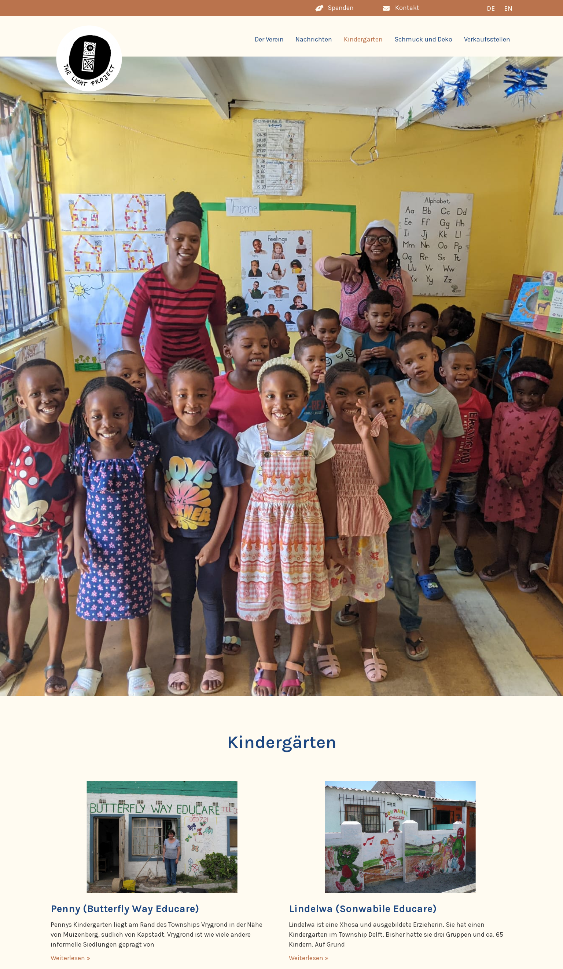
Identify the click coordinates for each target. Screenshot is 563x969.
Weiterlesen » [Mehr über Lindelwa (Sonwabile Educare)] (308, 958)
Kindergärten (363, 39)
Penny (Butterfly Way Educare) (125, 909)
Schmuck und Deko (423, 39)
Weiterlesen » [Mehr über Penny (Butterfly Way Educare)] (70, 958)
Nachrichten (313, 39)
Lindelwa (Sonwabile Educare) (363, 909)
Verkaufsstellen (487, 39)
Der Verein (269, 39)
